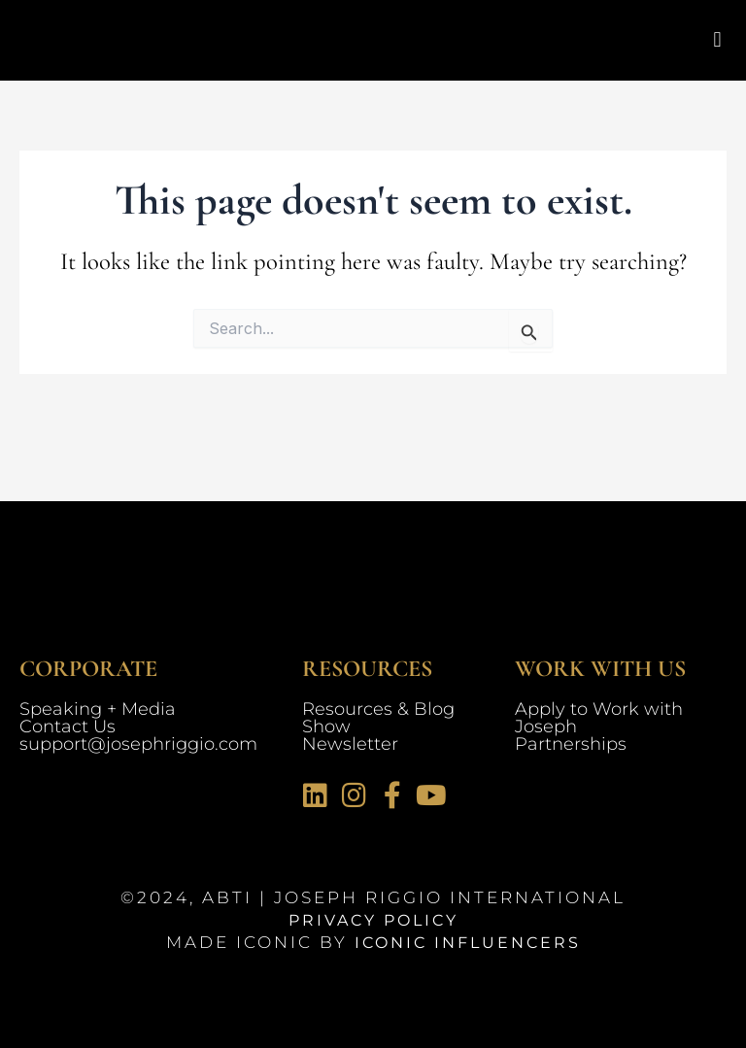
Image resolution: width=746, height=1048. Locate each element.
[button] (717, 40)
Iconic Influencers (467, 942)
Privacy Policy (373, 920)
